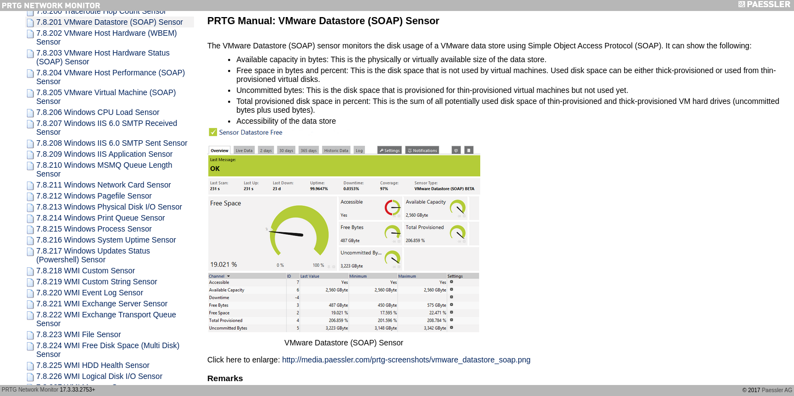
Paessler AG (777, 390)
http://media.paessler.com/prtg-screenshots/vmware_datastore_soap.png (406, 359)
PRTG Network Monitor (30, 390)
